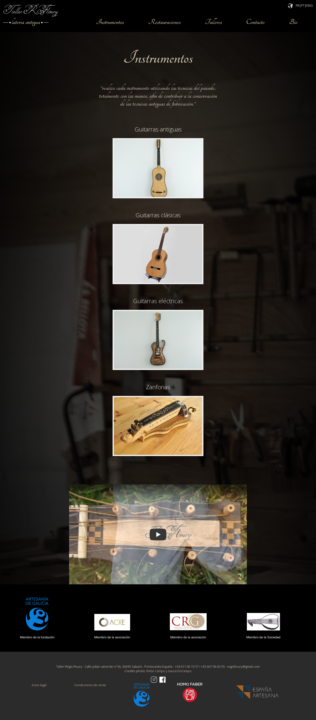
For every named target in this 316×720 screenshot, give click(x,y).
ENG (309, 5)
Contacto (255, 22)
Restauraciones (164, 22)
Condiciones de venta (90, 685)
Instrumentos (110, 22)
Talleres (213, 22)
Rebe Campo (155, 671)
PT (303, 5)
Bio (293, 22)
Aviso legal (39, 685)
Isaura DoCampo (180, 671)
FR (297, 5)
